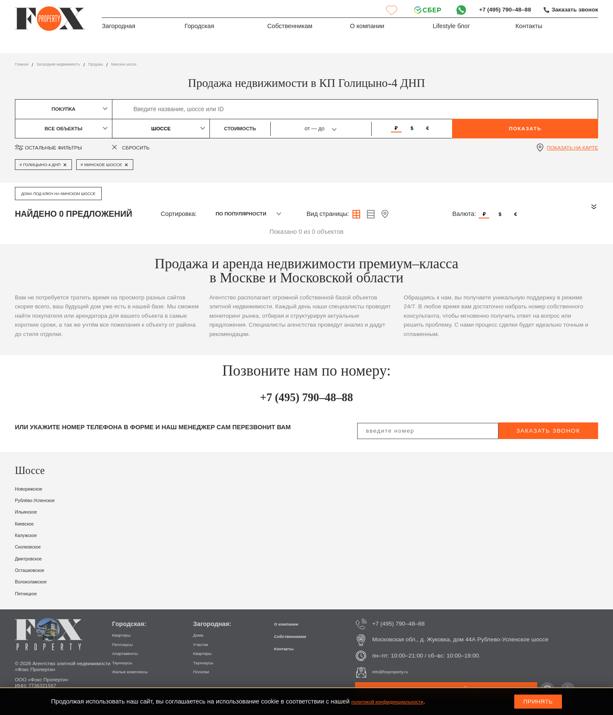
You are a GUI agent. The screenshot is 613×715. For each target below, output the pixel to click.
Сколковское (33, 546)
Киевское (28, 523)
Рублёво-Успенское (43, 500)
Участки (204, 644)
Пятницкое (30, 593)
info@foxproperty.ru (397, 672)
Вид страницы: (327, 213)
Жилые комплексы (137, 671)
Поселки (204, 671)
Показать (525, 128)
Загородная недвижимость (73, 64)
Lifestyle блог (451, 28)
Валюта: (464, 213)
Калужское (30, 534)
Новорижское (34, 488)
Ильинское (30, 511)
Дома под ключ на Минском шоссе (70, 193)
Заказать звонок (573, 9)
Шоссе (161, 128)
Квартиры (125, 635)
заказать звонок (548, 431)
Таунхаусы (126, 662)
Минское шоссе (159, 64)
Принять (538, 701)
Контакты (529, 28)
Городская (199, 28)
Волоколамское (37, 581)
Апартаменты (130, 653)
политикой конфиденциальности (398, 701)
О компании (367, 28)
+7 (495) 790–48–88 (499, 9)
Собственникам (289, 28)
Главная (24, 64)
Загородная (118, 28)
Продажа (122, 64)
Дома (200, 635)
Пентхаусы (126, 644)
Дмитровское (34, 558)
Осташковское (36, 569)
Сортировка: (179, 213)
